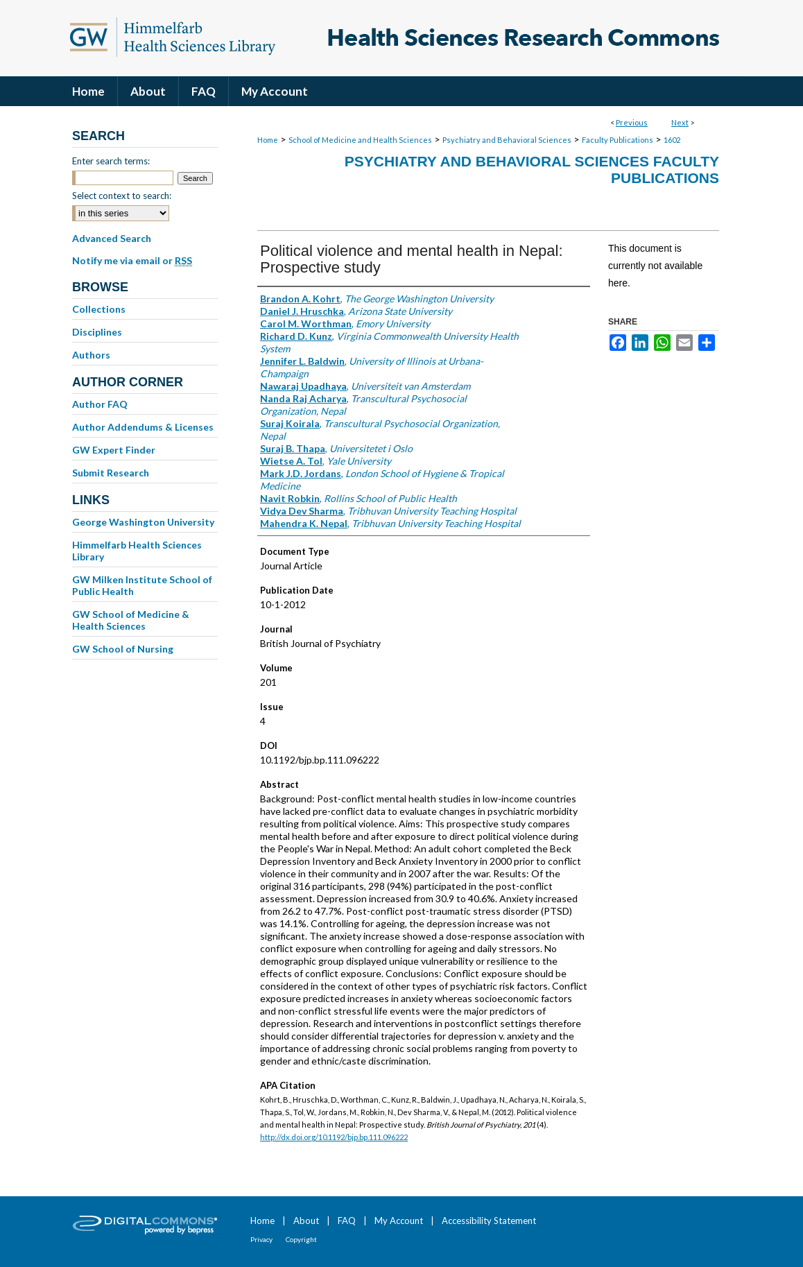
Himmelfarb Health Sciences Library (137, 550)
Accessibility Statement (489, 1220)
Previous (632, 122)
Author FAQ (100, 404)
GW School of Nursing (122, 649)
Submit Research (110, 473)
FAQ (347, 1220)
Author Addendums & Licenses (143, 427)
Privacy (261, 1239)
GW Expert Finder (113, 450)
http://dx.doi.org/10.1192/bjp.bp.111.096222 (334, 1136)
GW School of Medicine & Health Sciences (130, 620)
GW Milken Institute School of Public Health (142, 585)
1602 (672, 139)
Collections (99, 309)
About (306, 1220)
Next (680, 122)
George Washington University (143, 522)
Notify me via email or (132, 261)
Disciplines (97, 332)
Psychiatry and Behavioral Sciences (506, 139)
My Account (398, 1220)
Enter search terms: (111, 160)
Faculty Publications (617, 139)
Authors (91, 355)
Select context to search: (121, 195)
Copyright (301, 1239)
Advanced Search (111, 238)
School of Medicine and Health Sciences (360, 139)
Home (267, 139)
